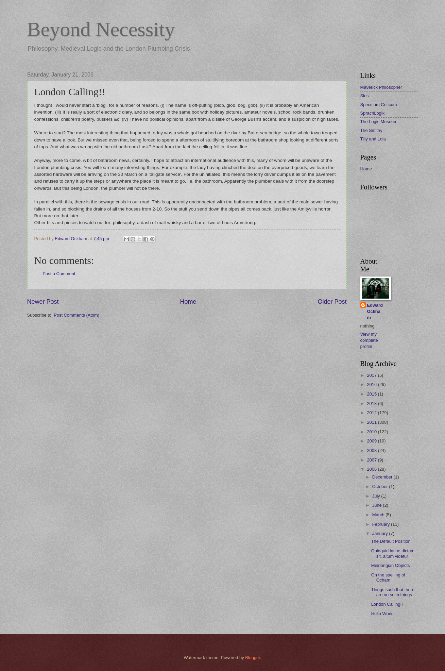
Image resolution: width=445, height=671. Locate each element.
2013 (372, 403)
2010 (372, 431)
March (379, 514)
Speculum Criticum (378, 104)
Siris (364, 95)
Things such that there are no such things (392, 592)
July (376, 496)
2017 (372, 375)
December (383, 477)
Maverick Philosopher (381, 87)
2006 (372, 469)
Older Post (332, 301)
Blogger (252, 657)
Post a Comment (59, 273)
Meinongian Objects (390, 565)
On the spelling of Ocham (388, 577)
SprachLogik (372, 113)
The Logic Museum (379, 121)
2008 (372, 450)
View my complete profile (369, 340)
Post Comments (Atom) (76, 315)
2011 (372, 422)
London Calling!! (387, 604)
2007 (372, 460)
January (380, 533)
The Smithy (371, 130)
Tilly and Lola (373, 138)
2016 (372, 384)
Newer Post (43, 301)
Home (188, 301)
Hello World (382, 613)
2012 (372, 412)
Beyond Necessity (101, 29)
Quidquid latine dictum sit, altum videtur (392, 553)
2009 (372, 440)
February (381, 524)
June (377, 505)
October (380, 486)
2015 (372, 394)
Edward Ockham (375, 311)
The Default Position (391, 541)
